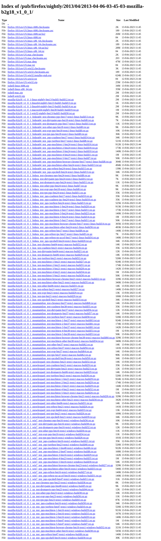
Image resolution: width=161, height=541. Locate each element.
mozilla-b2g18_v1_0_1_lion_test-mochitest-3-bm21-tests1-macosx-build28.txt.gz (49, 268)
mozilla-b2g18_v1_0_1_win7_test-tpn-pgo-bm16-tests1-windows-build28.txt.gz (48, 437)
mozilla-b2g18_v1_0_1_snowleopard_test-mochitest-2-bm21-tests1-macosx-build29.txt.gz (53, 382)
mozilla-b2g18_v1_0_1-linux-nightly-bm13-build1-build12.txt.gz (41, 99)
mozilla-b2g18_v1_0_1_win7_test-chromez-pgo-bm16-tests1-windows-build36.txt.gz (51, 420)
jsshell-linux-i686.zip (18, 85)
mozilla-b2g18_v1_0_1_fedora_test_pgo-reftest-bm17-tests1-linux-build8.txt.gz (48, 230)
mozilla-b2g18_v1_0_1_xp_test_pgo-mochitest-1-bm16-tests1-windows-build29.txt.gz (51, 510)
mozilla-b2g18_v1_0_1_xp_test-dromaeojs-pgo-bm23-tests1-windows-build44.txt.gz (50, 489)
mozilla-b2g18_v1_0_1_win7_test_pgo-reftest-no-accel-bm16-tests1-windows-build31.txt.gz (54, 475)
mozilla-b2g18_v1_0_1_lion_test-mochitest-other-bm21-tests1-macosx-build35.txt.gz (51, 282)
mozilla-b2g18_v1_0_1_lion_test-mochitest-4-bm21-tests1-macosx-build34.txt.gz (49, 272)
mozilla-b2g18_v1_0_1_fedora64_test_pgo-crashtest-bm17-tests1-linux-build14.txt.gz (51, 137)
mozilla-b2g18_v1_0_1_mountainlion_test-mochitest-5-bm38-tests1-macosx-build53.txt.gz (54, 334)
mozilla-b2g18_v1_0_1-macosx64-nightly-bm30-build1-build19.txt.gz (43, 110)
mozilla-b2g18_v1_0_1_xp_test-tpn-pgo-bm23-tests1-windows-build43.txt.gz (47, 499)
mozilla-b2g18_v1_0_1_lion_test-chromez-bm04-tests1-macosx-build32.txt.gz (47, 244)
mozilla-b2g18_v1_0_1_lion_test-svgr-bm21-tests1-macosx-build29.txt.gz (45, 292)
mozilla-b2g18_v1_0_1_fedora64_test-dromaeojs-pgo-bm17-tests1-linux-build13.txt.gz (52, 123)
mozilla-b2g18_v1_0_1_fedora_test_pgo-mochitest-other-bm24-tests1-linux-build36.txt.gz (53, 227)
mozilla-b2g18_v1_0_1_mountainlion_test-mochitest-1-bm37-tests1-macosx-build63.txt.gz (54, 320)
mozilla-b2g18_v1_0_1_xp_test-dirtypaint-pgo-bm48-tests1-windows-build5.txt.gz (49, 486)
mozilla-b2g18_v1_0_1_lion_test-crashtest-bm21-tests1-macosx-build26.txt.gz (47, 248)
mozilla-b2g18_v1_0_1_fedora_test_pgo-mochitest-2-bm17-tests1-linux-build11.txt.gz (51, 210)
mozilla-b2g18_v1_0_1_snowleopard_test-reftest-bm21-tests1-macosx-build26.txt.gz (51, 406)
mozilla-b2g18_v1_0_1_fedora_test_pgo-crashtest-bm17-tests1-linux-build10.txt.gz (50, 196)
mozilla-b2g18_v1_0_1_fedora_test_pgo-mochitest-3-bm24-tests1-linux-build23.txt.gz (51, 213)
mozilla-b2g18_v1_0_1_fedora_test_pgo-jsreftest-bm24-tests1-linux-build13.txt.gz (49, 203)
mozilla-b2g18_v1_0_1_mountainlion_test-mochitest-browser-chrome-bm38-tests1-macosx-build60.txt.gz (61, 337)
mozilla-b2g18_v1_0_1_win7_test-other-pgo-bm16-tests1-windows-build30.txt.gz (49, 430)
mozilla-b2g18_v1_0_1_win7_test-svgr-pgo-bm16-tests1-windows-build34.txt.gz (49, 434)
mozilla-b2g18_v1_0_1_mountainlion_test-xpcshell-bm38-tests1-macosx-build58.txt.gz (52, 358)
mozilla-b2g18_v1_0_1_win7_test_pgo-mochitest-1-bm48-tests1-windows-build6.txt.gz (52, 448)
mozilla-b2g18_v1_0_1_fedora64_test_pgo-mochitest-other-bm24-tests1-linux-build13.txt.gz (55, 165)
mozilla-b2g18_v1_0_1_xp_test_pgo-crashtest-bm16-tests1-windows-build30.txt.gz (50, 503)
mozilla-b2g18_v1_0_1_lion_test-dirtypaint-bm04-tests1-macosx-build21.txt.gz (48, 251)
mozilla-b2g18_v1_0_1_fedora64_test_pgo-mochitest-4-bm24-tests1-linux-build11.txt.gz (53, 154)
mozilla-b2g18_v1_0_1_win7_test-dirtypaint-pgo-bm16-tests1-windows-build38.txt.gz (51, 424)
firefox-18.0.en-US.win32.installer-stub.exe (29, 75)
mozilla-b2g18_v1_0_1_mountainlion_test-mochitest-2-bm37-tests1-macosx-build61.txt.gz (54, 323)
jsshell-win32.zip (16, 96)
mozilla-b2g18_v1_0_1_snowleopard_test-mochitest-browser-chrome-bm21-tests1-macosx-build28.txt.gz (61, 396)
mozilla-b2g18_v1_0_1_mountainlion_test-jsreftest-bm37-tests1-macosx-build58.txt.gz (52, 317)
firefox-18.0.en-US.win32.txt (22, 78)
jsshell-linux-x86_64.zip (20, 89)
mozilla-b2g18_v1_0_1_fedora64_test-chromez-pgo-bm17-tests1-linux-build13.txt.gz (51, 116)
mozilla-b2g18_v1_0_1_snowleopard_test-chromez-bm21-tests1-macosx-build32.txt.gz (52, 361)
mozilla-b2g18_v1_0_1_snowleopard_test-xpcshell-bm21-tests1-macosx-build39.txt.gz (52, 417)
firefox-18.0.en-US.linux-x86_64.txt (26, 51)
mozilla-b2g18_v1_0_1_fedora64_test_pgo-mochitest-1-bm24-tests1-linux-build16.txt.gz (53, 144)
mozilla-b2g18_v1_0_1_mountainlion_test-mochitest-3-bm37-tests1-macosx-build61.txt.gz (54, 327)
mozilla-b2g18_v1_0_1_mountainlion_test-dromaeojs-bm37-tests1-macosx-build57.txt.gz (53, 313)
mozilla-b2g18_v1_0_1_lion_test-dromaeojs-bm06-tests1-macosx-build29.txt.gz (48, 254)
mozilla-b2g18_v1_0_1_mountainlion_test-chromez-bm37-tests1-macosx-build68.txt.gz (52, 303)
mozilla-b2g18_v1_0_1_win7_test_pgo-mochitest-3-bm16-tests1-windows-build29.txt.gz (53, 455)
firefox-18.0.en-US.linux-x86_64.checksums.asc (32, 44)
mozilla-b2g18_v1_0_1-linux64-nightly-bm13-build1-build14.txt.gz (42, 106)
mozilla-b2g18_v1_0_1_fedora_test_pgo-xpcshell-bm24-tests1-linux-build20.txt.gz (50, 241)
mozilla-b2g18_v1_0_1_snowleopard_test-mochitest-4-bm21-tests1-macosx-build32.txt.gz (53, 389)
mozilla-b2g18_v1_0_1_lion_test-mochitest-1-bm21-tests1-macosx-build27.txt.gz (49, 261)
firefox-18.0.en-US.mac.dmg (22, 61)
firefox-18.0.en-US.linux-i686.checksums (29, 27)
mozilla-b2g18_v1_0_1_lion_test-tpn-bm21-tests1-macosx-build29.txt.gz (44, 296)
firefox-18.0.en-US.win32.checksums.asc (28, 72)
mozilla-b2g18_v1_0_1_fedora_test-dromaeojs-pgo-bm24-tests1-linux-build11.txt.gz (50, 182)
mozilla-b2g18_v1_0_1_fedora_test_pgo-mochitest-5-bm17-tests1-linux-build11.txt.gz (51, 220)
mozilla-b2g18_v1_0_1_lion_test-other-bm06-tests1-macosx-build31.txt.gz (45, 286)
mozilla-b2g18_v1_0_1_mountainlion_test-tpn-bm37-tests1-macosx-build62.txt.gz (49, 355)
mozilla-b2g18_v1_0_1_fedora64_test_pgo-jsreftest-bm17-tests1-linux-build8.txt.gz (50, 141)
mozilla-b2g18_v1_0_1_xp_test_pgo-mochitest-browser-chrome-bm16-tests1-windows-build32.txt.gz (59, 527)
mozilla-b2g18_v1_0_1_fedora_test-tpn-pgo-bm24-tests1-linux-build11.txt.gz (47, 192)
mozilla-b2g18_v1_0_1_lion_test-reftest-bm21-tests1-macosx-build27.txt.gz (46, 289)
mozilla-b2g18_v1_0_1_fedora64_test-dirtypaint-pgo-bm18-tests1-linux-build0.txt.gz (51, 120)
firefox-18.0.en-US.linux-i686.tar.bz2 (26, 34)
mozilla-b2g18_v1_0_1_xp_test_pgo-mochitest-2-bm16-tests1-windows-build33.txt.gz (51, 513)
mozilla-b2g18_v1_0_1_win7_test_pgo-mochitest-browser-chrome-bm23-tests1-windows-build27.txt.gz (60, 465)
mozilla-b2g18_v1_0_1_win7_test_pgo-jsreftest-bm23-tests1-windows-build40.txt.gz (51, 444)
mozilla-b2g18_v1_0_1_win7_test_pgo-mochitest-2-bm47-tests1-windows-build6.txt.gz (52, 451)
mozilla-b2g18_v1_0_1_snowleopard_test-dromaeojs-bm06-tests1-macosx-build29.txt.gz (53, 372)
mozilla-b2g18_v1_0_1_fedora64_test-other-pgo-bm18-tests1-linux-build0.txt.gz (48, 127)
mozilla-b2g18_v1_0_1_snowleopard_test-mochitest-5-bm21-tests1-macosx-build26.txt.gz (53, 393)
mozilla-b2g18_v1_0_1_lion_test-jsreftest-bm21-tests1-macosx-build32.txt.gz (47, 258)
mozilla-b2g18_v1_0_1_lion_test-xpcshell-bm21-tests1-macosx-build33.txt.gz (47, 299)
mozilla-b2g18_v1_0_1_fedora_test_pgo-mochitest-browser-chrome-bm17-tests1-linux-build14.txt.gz (59, 223)
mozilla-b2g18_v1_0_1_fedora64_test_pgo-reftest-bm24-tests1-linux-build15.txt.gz (50, 168)
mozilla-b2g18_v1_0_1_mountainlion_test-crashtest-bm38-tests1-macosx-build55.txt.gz (52, 306)
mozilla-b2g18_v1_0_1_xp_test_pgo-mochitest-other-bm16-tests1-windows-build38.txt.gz (53, 531)
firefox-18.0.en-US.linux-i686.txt (24, 37)
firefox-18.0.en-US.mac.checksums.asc (27, 58)
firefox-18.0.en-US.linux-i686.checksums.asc (30, 30)
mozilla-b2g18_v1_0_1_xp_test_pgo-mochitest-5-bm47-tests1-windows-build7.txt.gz (51, 524)
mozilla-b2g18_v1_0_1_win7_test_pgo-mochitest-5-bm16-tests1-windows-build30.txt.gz (53, 462)
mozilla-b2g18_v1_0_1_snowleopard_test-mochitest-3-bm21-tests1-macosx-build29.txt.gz (53, 386)
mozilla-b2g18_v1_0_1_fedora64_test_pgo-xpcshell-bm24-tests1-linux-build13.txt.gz (51, 172)
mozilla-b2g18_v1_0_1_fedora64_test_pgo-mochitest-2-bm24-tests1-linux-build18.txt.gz (53, 148)
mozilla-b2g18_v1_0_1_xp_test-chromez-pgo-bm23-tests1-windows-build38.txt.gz (50, 482)
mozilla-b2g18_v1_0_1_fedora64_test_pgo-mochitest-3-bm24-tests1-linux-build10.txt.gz (53, 151)
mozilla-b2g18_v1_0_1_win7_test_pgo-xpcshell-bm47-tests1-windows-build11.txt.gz (51, 479)
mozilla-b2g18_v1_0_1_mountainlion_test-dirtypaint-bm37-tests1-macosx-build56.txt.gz (52, 310)
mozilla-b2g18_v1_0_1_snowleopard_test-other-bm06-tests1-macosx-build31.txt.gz (50, 403)
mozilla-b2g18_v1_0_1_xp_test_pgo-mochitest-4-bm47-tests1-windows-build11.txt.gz (51, 520)
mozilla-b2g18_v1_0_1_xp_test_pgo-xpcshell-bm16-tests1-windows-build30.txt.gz (50, 537)
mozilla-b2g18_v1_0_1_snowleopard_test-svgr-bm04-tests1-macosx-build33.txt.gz (50, 410)
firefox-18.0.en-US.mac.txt (21, 65)
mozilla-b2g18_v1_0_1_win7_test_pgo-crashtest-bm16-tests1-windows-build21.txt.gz (51, 441)
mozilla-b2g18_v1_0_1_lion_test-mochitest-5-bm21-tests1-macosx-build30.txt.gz (49, 275)
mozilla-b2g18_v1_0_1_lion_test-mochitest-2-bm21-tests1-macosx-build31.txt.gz (49, 265)
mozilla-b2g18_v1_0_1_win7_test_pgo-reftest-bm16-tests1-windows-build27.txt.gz (50, 472)
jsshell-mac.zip (15, 92)
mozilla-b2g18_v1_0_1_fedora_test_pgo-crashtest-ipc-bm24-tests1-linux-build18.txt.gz (52, 199)
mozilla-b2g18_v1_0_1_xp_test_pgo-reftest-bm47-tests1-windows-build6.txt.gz (48, 534)
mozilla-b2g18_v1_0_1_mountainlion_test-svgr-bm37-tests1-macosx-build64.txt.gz (50, 351)
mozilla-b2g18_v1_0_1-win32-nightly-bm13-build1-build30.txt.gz (41, 113)
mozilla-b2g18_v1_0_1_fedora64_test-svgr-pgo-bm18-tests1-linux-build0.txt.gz (48, 130)
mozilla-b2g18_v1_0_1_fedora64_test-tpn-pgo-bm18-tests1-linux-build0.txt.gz (47, 134)
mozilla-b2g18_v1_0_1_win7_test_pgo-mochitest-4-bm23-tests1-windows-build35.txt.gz (53, 458)
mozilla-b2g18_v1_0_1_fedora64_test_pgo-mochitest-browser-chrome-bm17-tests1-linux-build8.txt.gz (60, 161)
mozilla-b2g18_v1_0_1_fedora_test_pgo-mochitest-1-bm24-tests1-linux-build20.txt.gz (51, 206)
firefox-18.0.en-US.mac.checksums (25, 54)
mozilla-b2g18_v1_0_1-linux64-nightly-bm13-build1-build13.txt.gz (42, 103)
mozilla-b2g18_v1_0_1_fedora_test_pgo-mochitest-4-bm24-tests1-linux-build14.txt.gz (51, 217)
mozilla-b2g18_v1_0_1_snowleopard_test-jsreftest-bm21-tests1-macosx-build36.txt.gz (51, 375)
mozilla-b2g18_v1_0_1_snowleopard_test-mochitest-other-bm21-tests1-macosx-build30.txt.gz (55, 399)
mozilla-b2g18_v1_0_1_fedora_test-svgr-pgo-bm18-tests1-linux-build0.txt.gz (47, 189)
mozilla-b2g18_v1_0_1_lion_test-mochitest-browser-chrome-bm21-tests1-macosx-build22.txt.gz (56, 279)
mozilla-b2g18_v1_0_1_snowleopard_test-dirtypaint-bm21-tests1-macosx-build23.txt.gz (52, 368)
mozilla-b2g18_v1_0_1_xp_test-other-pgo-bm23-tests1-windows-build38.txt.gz (48, 493)
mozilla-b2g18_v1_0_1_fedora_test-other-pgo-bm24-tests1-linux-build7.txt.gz (47, 185)
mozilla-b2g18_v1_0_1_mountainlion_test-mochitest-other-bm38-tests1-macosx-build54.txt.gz (55, 341)
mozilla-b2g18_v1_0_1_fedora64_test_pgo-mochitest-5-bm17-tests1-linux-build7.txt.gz (52, 158)
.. (8, 23)
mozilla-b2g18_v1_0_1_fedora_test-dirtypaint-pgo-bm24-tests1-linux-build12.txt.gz (50, 179)
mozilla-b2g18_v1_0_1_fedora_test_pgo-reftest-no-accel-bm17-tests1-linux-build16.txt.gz (53, 237)
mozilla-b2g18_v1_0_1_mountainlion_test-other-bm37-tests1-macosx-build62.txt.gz (50, 344)
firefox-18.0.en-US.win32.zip (22, 82)
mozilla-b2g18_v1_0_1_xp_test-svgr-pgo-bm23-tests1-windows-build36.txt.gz (47, 496)
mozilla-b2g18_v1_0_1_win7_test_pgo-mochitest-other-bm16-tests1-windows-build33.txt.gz (55, 468)
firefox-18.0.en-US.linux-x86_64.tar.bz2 (28, 47)
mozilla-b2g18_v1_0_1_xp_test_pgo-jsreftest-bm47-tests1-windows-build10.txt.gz (49, 506)
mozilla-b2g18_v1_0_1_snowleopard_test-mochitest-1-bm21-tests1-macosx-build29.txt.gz (53, 379)
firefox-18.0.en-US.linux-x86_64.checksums (30, 41)
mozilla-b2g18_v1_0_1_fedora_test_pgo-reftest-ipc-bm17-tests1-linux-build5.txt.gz (50, 234)
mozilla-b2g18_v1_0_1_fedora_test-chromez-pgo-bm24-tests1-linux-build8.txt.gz (49, 175)
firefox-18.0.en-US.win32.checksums (26, 68)
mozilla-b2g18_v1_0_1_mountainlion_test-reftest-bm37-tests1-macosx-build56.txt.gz (51, 348)
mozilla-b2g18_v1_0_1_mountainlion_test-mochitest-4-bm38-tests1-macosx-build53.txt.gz (54, 330)
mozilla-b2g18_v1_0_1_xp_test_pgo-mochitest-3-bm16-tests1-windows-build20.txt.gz (51, 517)
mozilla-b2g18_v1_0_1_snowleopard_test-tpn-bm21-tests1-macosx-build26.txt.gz (49, 413)
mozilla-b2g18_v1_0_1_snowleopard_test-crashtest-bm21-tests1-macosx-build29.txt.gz (52, 365)
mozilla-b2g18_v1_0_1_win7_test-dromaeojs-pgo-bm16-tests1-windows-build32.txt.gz (52, 427)
